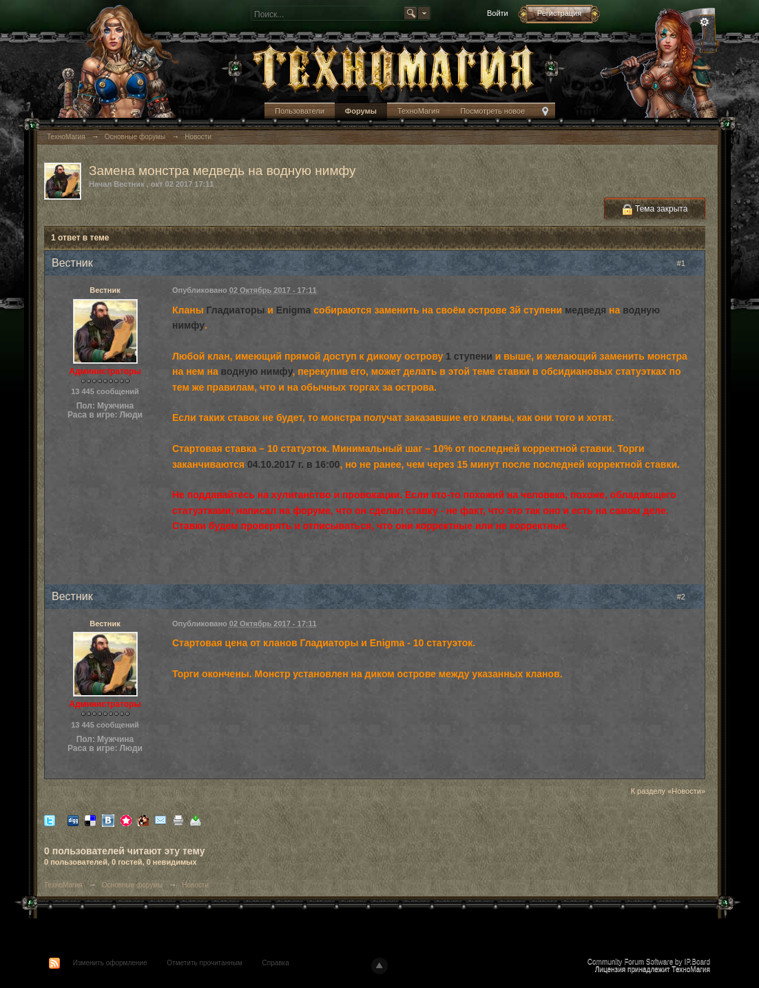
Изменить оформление (110, 963)
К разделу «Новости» (668, 791)
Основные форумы (132, 885)
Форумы (361, 111)
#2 (687, 597)
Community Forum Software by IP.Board (649, 961)
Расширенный (704, 22)
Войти (497, 13)
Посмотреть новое (492, 111)
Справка (275, 963)
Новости (195, 885)
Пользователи (299, 111)
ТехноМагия (418, 111)
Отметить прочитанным (204, 963)
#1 (687, 263)
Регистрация (559, 13)
